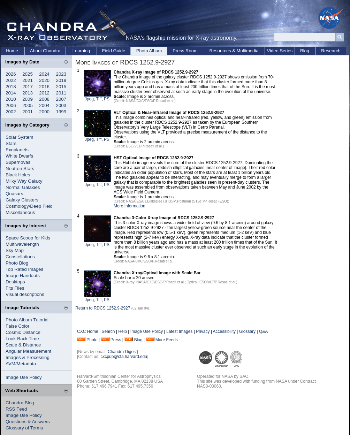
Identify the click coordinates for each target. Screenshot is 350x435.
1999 (61, 111)
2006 (11, 105)
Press (116, 339)
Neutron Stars (20, 168)
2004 (44, 105)
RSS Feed (16, 409)
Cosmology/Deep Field (29, 206)
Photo (91, 339)
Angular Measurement (28, 351)
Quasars (14, 193)
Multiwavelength (22, 244)
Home (12, 50)
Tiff (98, 99)
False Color (17, 326)
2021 (27, 80)
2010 (11, 99)
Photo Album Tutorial (27, 319)
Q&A (263, 331)
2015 (61, 86)
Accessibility (224, 331)
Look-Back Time (22, 338)
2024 (44, 74)
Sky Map (15, 250)
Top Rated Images (24, 269)
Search (108, 331)
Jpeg (89, 99)
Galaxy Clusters (22, 200)
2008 (44, 99)
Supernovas (18, 162)
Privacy (203, 331)
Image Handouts (23, 275)
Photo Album (149, 50)
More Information (129, 206)
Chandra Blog (20, 402)
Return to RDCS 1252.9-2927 (102, 308)
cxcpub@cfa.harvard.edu (123, 356)
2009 (27, 99)
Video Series (279, 50)
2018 (11, 86)
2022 (11, 80)
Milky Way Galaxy (24, 181)
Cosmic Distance (23, 332)
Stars (11, 143)
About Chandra (45, 50)
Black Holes (18, 174)
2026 (11, 74)
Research (331, 50)
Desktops (15, 281)
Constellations (20, 256)
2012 (44, 93)
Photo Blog (17, 263)
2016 (44, 86)
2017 (27, 86)
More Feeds (166, 339)
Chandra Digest (122, 351)
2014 (11, 93)
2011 (61, 93)
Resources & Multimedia (234, 50)
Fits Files (15, 288)
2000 (44, 111)
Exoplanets (17, 149)
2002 (11, 111)
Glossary (247, 331)
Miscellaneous (20, 212)
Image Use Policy (24, 377)
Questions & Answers (28, 421)
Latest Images (179, 331)
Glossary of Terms (24, 427)
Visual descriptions (25, 294)
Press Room (185, 50)
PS (106, 99)
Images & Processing (28, 357)
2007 (61, 99)
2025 (27, 74)
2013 (27, 93)
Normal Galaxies (23, 187)
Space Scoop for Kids (28, 238)
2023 (61, 74)
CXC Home (87, 331)
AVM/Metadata (21, 363)
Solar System (19, 137)
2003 (61, 105)
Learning (81, 50)
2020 (44, 80)
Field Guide (113, 50)
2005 (27, 105)
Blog (304, 50)
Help (122, 331)
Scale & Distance (23, 345)
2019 (61, 80)
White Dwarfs (19, 156)
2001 (27, 111)
